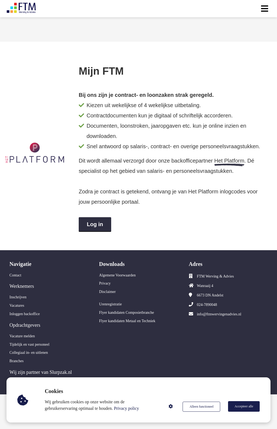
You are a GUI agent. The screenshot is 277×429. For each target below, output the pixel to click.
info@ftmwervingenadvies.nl (219, 314)
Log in (95, 224)
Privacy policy (127, 408)
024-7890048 (207, 305)
